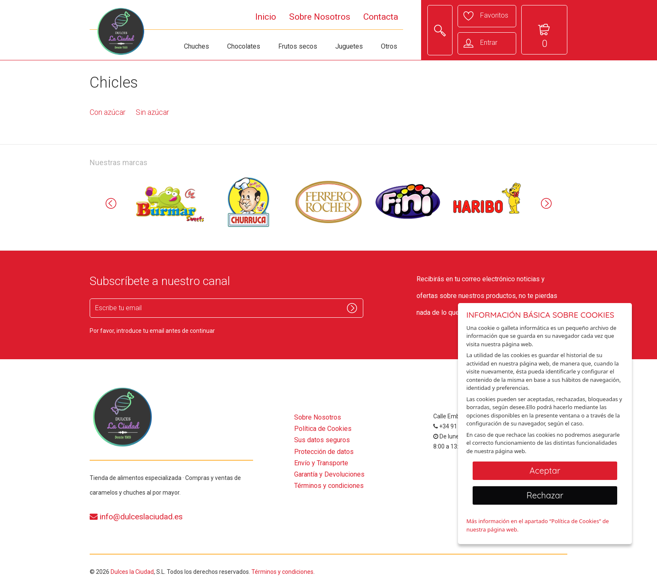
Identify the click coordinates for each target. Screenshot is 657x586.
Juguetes (349, 46)
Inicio (265, 17)
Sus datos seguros (322, 440)
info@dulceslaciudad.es (136, 516)
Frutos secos (297, 46)
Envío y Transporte (321, 463)
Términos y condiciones (329, 486)
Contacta (380, 17)
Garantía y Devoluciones (329, 474)
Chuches (196, 46)
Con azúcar (108, 112)
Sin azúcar (152, 112)
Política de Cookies (323, 429)
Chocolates (243, 46)
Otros (389, 46)
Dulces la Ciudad (132, 571)
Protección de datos (324, 452)
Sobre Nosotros (319, 17)
